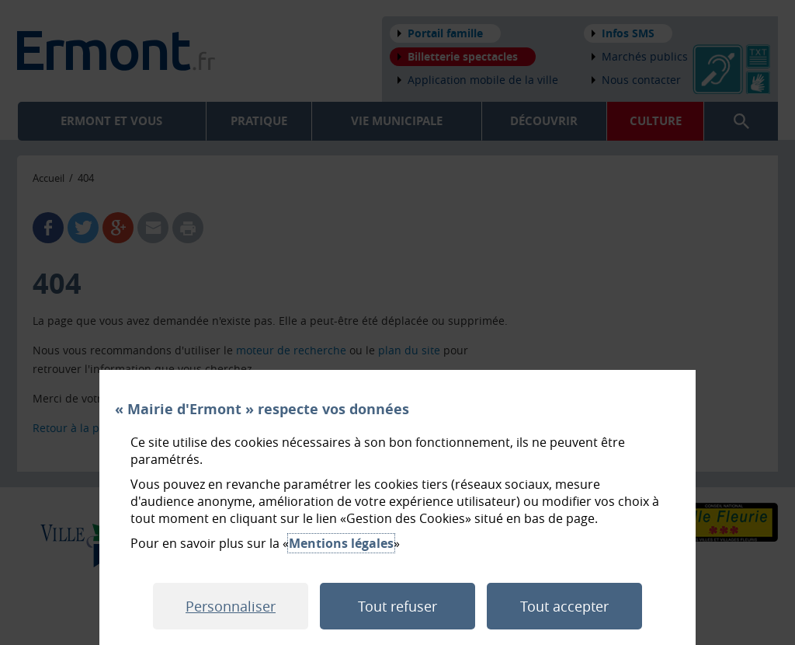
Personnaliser (231, 606)
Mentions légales (341, 543)
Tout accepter (564, 606)
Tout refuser (397, 606)
